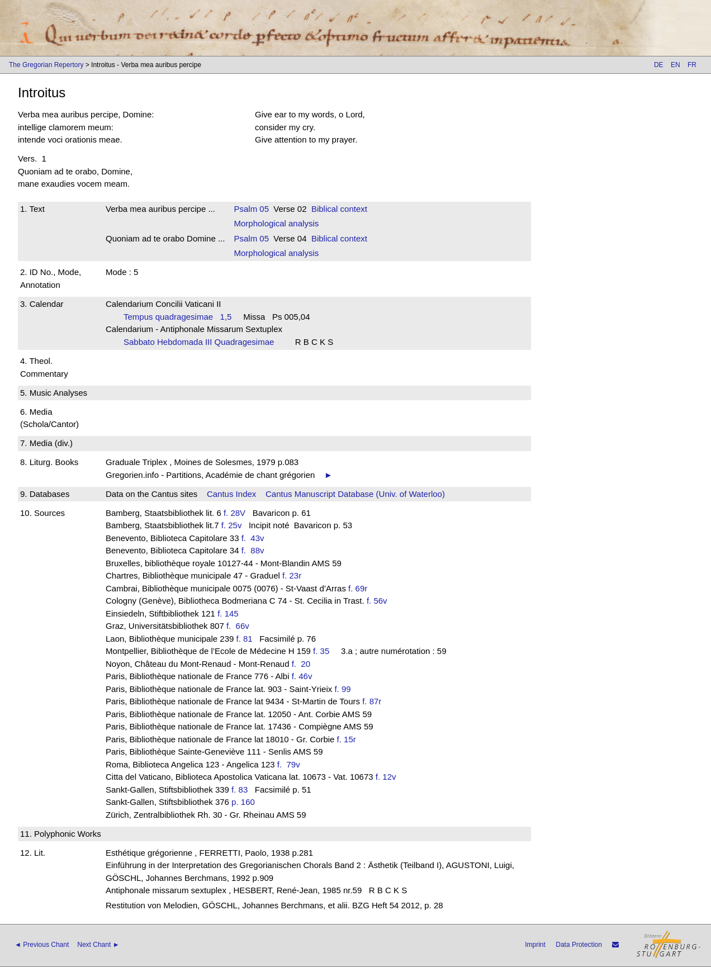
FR (692, 65)
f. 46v (302, 676)
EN (675, 65)
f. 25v (231, 525)
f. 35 (321, 651)
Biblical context (339, 209)
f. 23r (291, 575)
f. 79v (291, 764)
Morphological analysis (276, 223)
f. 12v (386, 776)
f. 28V (234, 513)
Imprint (535, 945)
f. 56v (377, 600)
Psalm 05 (251, 209)
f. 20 (303, 664)
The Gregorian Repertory (46, 65)
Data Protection (579, 945)
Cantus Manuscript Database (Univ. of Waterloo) (355, 494)
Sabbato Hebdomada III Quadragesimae (202, 342)
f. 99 (342, 689)
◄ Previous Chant (42, 945)
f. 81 (244, 638)
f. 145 (228, 613)
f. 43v (255, 538)
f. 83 (239, 789)
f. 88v (255, 550)
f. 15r (346, 739)
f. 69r (357, 588)
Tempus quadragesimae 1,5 (177, 316)
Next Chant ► (98, 945)
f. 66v (240, 626)
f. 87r (371, 701)
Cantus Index (231, 494)
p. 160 (243, 802)
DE (658, 65)
